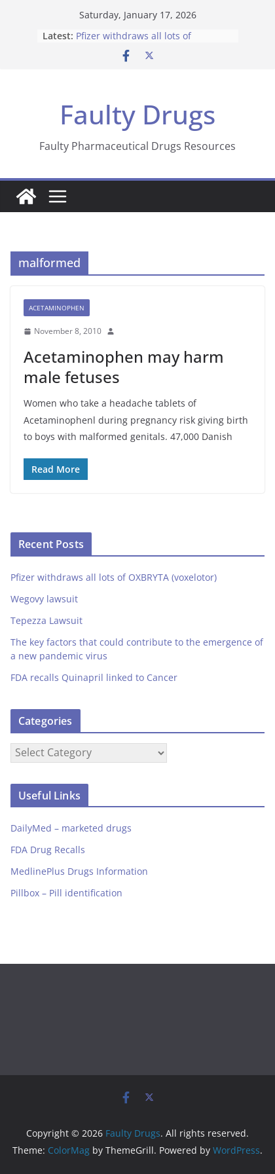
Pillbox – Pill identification (66, 893)
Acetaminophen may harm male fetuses (124, 367)
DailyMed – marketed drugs (71, 828)
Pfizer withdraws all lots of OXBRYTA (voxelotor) (133, 42)
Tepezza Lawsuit (46, 620)
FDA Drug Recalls (47, 849)
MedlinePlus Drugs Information (79, 871)
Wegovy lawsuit (44, 599)
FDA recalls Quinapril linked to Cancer (93, 677)
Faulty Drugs (137, 114)
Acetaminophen (56, 307)
